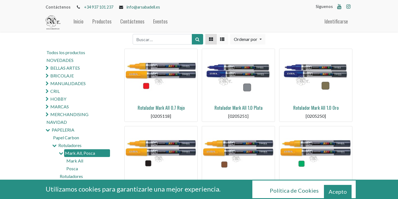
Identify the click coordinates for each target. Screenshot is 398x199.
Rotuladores (70, 145)
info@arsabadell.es (143, 7)
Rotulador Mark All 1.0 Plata (238, 107)
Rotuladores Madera (79, 190)
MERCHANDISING (69, 114)
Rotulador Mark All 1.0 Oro (316, 107)
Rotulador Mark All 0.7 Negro (161, 185)
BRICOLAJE (62, 75)
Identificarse (336, 21)
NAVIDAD (56, 122)
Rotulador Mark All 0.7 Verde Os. (316, 185)
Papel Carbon (66, 137)
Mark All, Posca (80, 153)
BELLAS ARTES (65, 67)
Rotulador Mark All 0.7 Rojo (161, 107)
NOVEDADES (60, 60)
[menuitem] (78, 22)
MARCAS (59, 106)
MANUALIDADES (68, 83)
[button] (247, 39)
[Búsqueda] (197, 39)
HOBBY (58, 98)
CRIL (55, 91)
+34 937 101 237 (98, 7)
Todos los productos (65, 52)
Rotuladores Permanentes (72, 179)
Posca (72, 168)
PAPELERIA (63, 129)
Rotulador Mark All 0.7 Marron (238, 185)
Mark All (74, 160)
